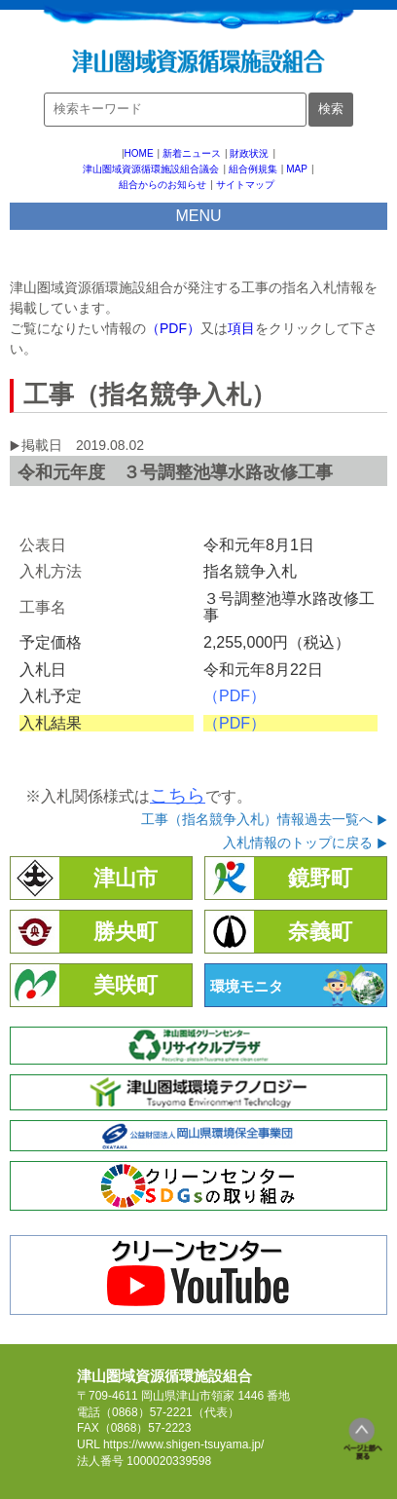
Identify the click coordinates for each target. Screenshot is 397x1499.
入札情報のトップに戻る (298, 842)
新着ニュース (191, 153)
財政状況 (249, 153)
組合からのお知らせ (162, 184)
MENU (198, 215)
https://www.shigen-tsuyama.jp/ (183, 1444)
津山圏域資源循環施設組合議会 (151, 169)
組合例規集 (253, 169)
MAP (296, 169)
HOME (139, 153)
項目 (241, 328)
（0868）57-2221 (146, 1412)
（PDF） (173, 328)
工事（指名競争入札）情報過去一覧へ (257, 819)
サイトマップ (245, 184)
